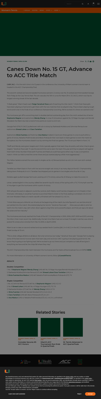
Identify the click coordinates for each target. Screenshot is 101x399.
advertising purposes (75, 382)
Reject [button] (79, 394)
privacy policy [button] (70, 376)
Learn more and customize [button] (17, 394)
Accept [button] (90, 394)
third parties (38, 380)
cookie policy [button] (88, 378)
